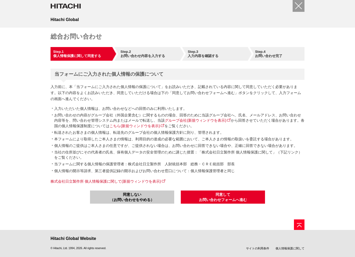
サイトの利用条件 (257, 248)
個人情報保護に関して (290, 248)
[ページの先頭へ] (299, 224)
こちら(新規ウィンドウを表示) (134, 126)
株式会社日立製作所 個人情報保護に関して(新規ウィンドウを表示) (106, 181)
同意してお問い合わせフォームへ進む (223, 197)
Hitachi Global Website (73, 238)
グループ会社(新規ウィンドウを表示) (195, 120)
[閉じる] (298, 6)
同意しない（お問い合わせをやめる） (132, 197)
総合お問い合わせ (76, 36)
